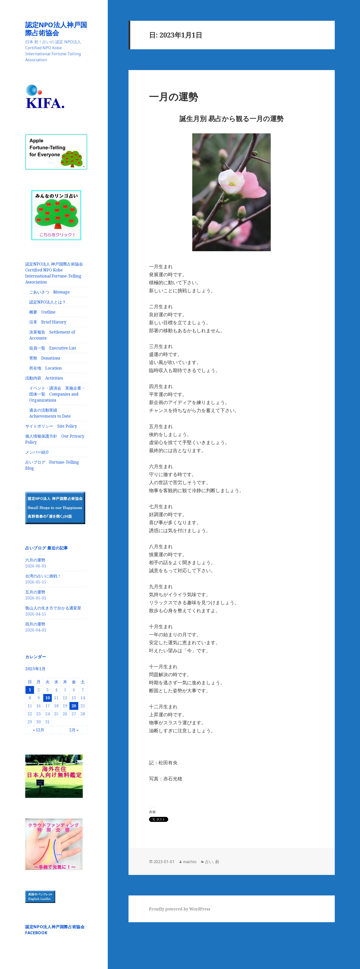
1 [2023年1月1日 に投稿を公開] (30, 689)
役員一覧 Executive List (52, 348)
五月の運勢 (35, 591)
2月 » (73, 729)
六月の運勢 (35, 559)
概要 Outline (42, 311)
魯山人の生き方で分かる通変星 (53, 607)
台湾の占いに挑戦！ (43, 575)
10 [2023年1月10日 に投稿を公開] (47, 697)
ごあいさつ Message (49, 291)
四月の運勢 (35, 623)
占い (209, 861)
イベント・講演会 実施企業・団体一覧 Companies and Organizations (57, 394)
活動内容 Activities (44, 378)
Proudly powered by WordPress (179, 909)
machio (189, 861)
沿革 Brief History (47, 322)
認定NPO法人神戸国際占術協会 (56, 28)
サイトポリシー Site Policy (51, 426)
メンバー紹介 (37, 452)
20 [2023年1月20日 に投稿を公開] (74, 705)
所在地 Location (45, 368)
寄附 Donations (44, 358)
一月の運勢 (173, 96)
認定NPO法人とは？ (47, 301)
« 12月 (38, 729)
